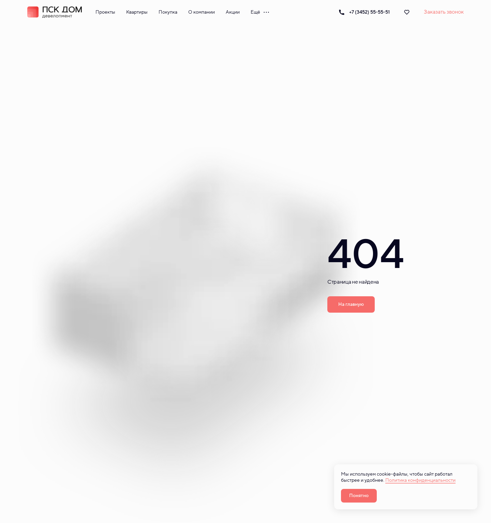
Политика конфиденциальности (420, 480)
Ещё (260, 12)
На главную (351, 304)
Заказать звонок (444, 12)
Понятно (359, 495)
